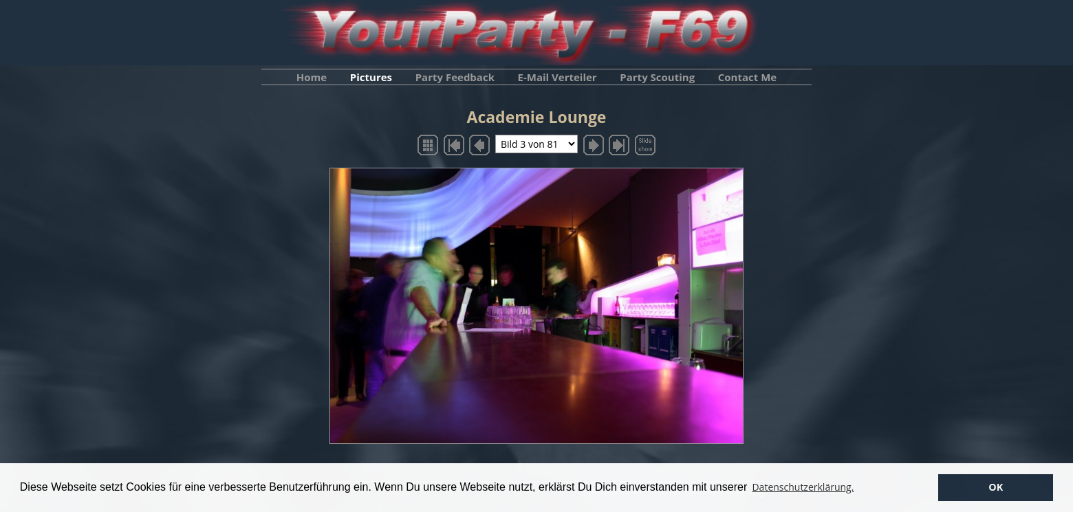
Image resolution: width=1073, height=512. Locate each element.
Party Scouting (657, 77)
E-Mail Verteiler (557, 77)
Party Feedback (455, 77)
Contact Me (747, 77)
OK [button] (995, 486)
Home (311, 77)
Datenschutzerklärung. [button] (803, 486)
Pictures (371, 77)
